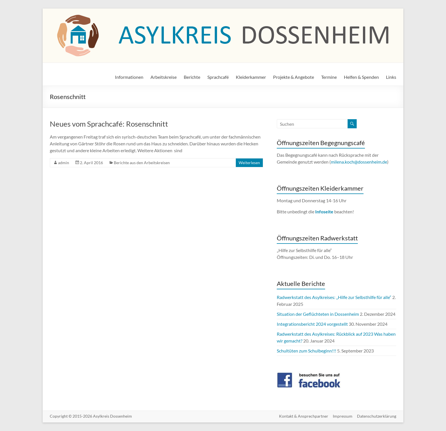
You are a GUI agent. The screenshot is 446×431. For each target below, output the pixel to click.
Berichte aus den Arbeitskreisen (142, 162)
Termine (329, 77)
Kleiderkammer (251, 77)
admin (63, 162)
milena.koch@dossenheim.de (359, 161)
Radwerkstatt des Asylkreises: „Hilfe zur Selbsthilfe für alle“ (334, 297)
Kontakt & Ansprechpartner (303, 416)
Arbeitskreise (163, 77)
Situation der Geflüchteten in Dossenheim (318, 314)
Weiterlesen (249, 162)
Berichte (192, 77)
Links (391, 77)
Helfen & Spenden (361, 77)
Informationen (129, 77)
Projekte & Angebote (293, 77)
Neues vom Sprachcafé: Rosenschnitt (109, 123)
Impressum (342, 416)
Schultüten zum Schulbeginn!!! (306, 350)
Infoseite (324, 211)
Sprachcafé (218, 77)
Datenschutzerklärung (376, 416)
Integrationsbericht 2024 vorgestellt (312, 324)
